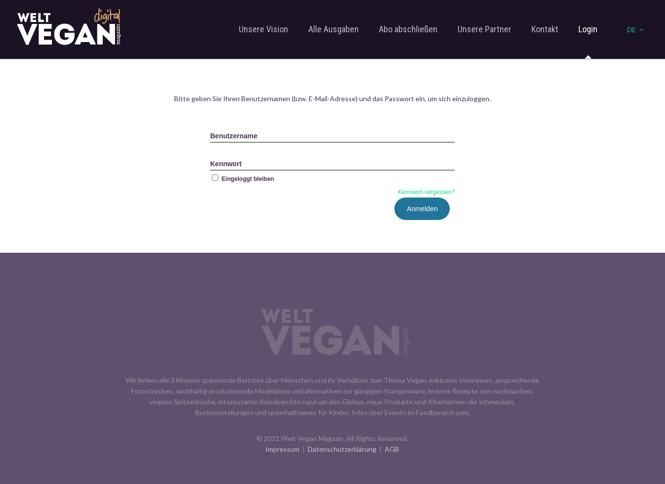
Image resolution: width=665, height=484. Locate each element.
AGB (392, 449)
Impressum (282, 449)
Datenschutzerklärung (342, 449)
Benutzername (233, 136)
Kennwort (226, 164)
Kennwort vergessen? (426, 192)
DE (636, 29)
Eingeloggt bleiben (242, 179)
